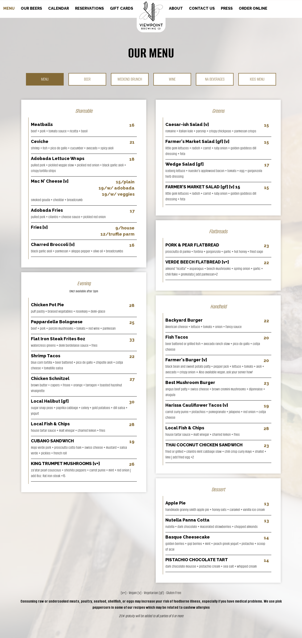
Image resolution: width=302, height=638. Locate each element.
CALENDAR (59, 8)
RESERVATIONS (90, 8)
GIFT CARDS (121, 8)
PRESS (227, 8)
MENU (9, 8)
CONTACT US (202, 8)
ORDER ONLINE (253, 8)
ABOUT (176, 8)
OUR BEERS (32, 8)
